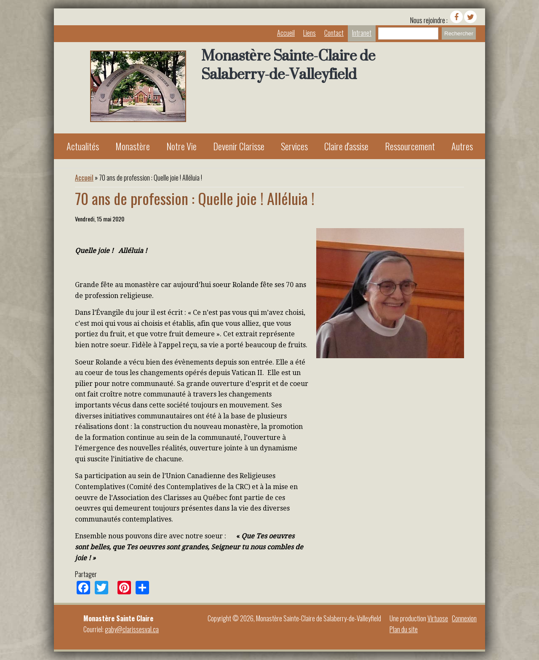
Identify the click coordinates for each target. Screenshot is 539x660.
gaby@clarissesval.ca (132, 629)
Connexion (464, 618)
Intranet (361, 33)
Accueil (286, 33)
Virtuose (437, 618)
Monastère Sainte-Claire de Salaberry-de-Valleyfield (288, 64)
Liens (309, 33)
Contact (334, 33)
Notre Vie (181, 146)
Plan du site (404, 629)
